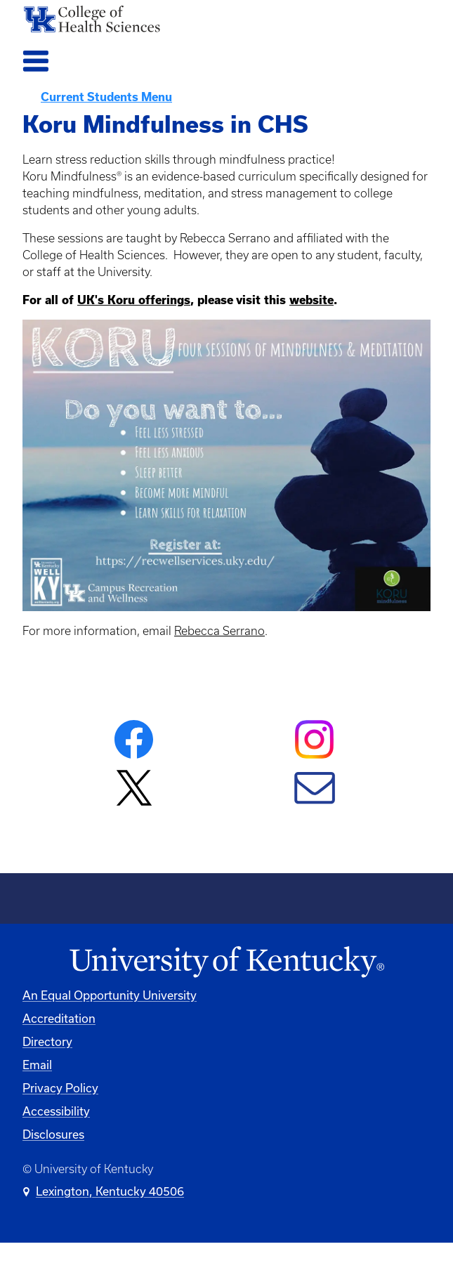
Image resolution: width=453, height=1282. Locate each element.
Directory (47, 1041)
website (311, 300)
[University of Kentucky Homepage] (226, 962)
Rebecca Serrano (219, 630)
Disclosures (53, 1134)
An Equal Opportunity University (109, 995)
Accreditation (59, 1018)
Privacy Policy (60, 1088)
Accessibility (56, 1111)
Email (37, 1065)
